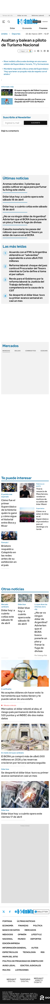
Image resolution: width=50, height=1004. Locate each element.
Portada (7, 921)
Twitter (3, 912)
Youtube (29, 912)
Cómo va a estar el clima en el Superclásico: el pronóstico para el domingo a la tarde (42, 520)
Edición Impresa (11, 943)
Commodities (30, 351)
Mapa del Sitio (10, 956)
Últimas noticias (26, 921)
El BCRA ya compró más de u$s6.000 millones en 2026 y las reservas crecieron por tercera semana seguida (23, 759)
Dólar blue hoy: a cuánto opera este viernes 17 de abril (21, 815)
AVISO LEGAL (8, 965)
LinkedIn (22, 912)
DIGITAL (11, 980)
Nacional (7, 939)
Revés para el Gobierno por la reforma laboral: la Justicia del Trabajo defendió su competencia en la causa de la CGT (26, 284)
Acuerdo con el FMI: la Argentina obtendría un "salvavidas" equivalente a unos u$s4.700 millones (28, 256)
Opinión (22, 934)
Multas (6, 970)
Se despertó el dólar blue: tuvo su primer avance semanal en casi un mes (27, 297)
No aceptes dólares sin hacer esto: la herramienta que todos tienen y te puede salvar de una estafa (22, 696)
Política (37, 925)
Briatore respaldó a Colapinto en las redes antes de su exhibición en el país (9, 555)
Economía (27, 28)
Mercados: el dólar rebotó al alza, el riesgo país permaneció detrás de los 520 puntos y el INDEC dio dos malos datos (22, 713)
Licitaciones (22, 970)
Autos (34, 947)
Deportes (16, 34)
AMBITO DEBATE (38, 980)
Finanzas (43, 28)
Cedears (44, 351)
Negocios (7, 934)
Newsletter (41, 912)
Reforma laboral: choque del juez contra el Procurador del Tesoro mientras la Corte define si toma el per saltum (28, 270)
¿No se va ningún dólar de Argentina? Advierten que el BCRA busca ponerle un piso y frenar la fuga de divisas (25, 219)
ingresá (45, 21)
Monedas (6, 351)
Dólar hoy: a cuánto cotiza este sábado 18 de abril (25, 208)
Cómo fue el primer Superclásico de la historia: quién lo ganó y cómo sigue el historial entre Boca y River (9, 513)
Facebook (9, 912)
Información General (14, 947)
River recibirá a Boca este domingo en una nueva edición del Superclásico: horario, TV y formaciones (26, 62)
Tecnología (29, 952)
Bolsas (18, 351)
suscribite (36, 21)
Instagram (16, 912)
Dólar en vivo (22, 15)
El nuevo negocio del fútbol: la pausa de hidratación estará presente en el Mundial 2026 (31, 92)
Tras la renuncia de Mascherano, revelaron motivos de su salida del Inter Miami (42, 497)
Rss (42, 952)
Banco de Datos (11, 930)
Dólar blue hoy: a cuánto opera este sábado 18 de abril (23, 198)
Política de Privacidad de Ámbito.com (22, 961)
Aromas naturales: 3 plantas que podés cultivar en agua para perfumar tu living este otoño (25, 186)
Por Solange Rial (41, 655)
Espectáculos (10, 952)
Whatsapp (36, 912)
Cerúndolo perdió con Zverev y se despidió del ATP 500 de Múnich (29, 100)
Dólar (12, 28)
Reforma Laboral (38, 15)
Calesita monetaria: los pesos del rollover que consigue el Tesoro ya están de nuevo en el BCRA (22, 232)
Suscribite (35, 123)
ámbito (4, 34)
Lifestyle (36, 934)
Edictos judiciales (30, 965)
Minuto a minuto (10, 705)
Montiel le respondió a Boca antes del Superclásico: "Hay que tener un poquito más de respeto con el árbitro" (26, 71)
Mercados (30, 930)
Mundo (22, 939)
